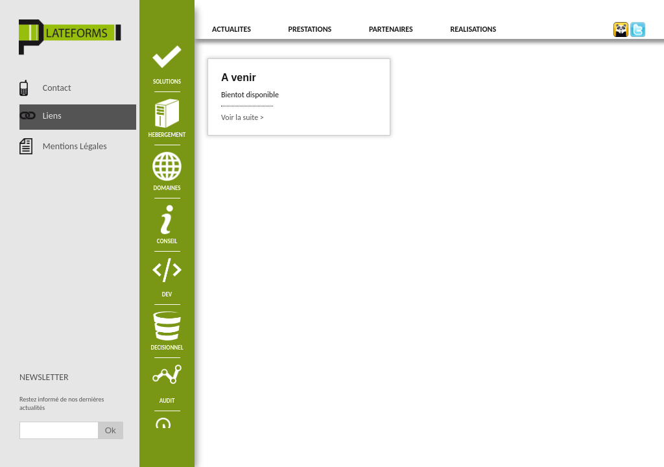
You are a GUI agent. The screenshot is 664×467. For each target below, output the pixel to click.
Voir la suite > (242, 117)
